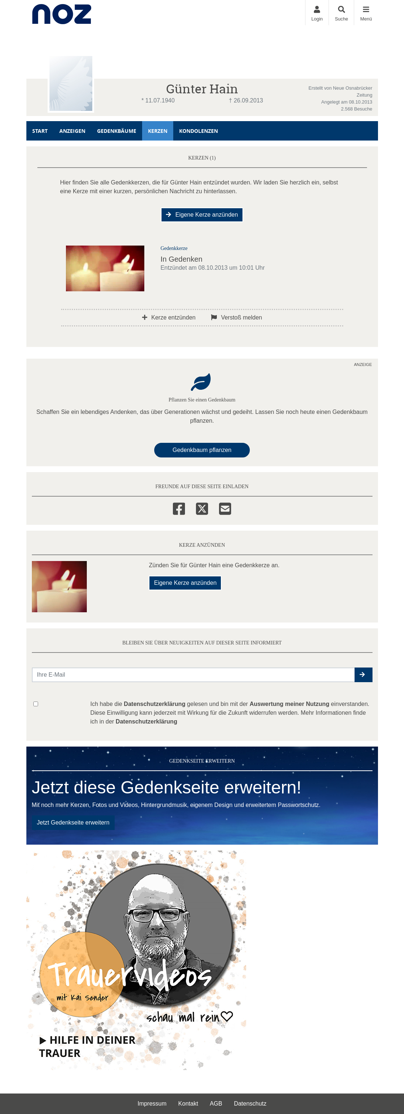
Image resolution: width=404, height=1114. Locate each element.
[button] (364, 675)
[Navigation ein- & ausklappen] (366, 12)
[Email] (225, 507)
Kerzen (157, 130)
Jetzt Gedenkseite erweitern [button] (73, 822)
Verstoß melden (236, 317)
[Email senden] (193, 675)
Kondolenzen (198, 130)
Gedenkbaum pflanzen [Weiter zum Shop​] (202, 450)
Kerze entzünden (169, 317)
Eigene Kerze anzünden (202, 215)
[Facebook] (179, 507)
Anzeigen (72, 130)
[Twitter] (202, 507)
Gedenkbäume (116, 130)
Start (40, 130)
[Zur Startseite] (61, 12)
